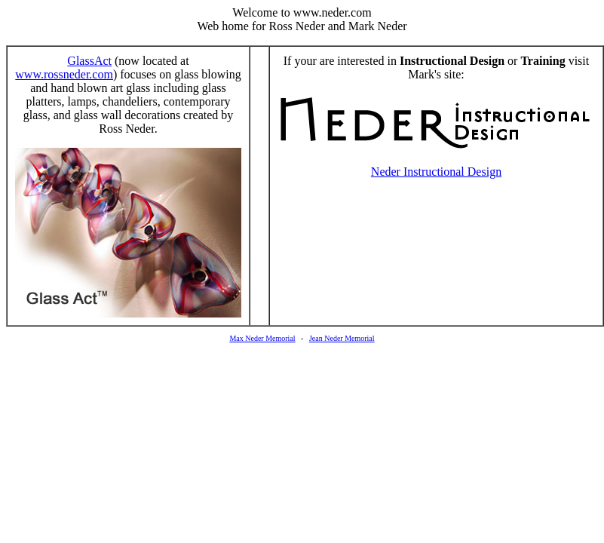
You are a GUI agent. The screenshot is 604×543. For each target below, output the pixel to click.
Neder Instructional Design (436, 171)
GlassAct (89, 60)
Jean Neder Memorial (342, 338)
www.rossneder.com (64, 74)
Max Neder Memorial (262, 338)
